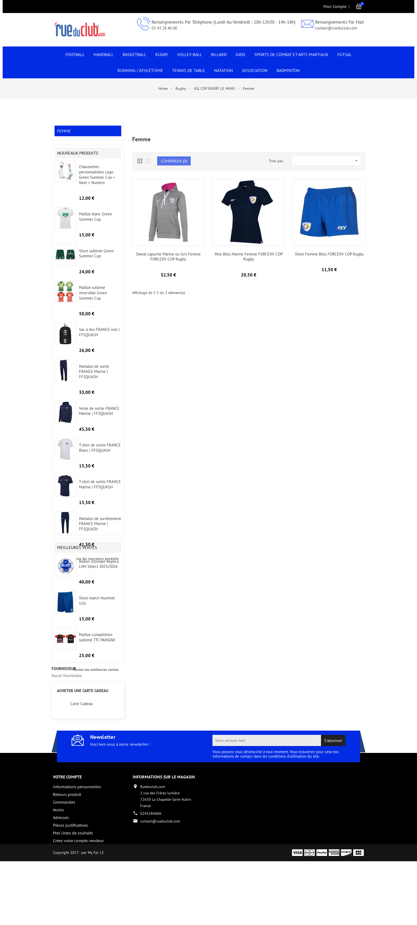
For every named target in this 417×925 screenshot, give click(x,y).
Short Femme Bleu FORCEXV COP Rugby (329, 254)
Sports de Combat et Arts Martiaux (291, 54)
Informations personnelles (77, 839)
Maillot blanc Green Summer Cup (95, 221)
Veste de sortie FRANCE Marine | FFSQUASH (99, 415)
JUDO (240, 54)
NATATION (223, 70)
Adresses (61, 870)
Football (75, 54)
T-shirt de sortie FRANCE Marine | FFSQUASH (100, 489)
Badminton (288, 70)
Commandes (64, 855)
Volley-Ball (189, 54)
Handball (104, 54)
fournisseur (64, 721)
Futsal (344, 54)
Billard (219, 54)
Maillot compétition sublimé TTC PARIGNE (97, 676)
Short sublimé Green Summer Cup (96, 258)
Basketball (134, 54)
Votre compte (67, 830)
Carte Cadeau (81, 757)
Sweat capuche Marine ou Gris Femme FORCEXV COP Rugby (168, 257)
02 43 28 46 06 (164, 28)
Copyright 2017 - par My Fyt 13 (78, 916)
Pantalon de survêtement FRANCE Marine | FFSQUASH (100, 528)
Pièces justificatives (70, 878)
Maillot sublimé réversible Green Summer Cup (93, 297)
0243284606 (150, 866)
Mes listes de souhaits (73, 886)
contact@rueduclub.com (336, 28)
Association (255, 70)
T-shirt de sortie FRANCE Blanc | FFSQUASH (100, 452)
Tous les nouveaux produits (96, 563)
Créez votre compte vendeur (78, 893)
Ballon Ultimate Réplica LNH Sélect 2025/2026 (99, 602)
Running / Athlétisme (140, 70)
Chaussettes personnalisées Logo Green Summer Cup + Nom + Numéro (97, 179)
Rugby (161, 54)
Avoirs (58, 863)
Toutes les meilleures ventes (96, 707)
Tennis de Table (188, 70)
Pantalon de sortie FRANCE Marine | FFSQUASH (94, 376)
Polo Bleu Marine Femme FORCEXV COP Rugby (249, 257)
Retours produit (67, 847)
